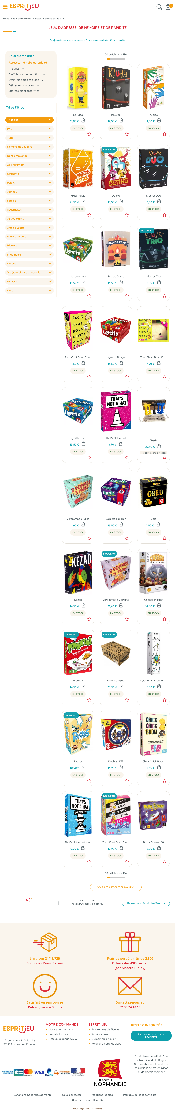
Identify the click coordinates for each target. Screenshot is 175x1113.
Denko (116, 195)
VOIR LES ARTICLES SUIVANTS (115, 887)
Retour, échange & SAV (62, 1038)
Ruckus (78, 761)
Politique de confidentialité (139, 1095)
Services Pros (99, 1034)
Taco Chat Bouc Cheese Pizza (78, 357)
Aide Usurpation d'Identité (88, 1100)
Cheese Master (153, 599)
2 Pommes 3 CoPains (116, 599)
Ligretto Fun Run (115, 519)
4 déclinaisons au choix (153, 452)
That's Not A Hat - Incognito (78, 842)
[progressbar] (116, 59)
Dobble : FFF (115, 761)
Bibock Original (116, 680)
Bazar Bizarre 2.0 (153, 842)
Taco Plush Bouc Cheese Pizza (153, 357)
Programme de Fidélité (105, 1029)
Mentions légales (102, 1095)
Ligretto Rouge (115, 357)
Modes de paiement (60, 1029)
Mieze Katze (78, 195)
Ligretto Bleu (78, 438)
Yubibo (153, 114)
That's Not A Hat (116, 438)
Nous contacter (71, 1095)
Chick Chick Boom (154, 761)
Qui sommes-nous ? (103, 1038)
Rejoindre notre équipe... (106, 1043)
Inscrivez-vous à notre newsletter (151, 1035)
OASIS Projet (78, 1109)
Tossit (153, 440)
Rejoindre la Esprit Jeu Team (145, 903)
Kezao (78, 599)
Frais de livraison (58, 1034)
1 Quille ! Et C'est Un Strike (153, 680)
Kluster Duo (153, 195)
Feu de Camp (116, 276)
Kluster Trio (153, 276)
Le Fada (78, 114)
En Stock (78, 128)
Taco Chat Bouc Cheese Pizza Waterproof (115, 842)
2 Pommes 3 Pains (78, 519)
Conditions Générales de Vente (32, 1095)
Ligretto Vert (78, 276)
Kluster (115, 114)
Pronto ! (78, 680)
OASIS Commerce (94, 1109)
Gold (153, 519)
